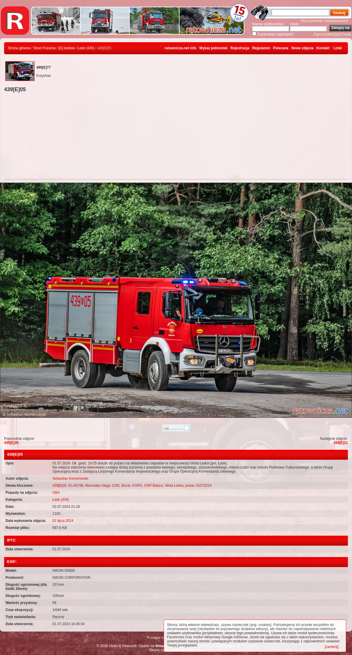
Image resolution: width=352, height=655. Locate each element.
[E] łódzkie (67, 48)
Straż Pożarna (44, 48)
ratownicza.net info (180, 48)
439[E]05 (59, 485)
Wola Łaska (174, 485)
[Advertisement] (176, 137)
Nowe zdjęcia (302, 48)
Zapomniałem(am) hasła (332, 34)
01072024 (203, 485)
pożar (189, 485)
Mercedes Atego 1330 (102, 485)
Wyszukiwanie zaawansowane (324, 21)
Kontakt (322, 48)
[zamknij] (332, 647)
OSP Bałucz (153, 485)
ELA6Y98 (76, 485)
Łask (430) (86, 48)
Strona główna (19, 48)
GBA (56, 493)
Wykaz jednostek (213, 48)
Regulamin (261, 48)
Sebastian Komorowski (70, 478)
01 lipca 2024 (62, 521)
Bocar (126, 485)
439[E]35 (11, 443)
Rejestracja (239, 48)
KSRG (137, 485)
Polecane (280, 48)
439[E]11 (341, 443)
